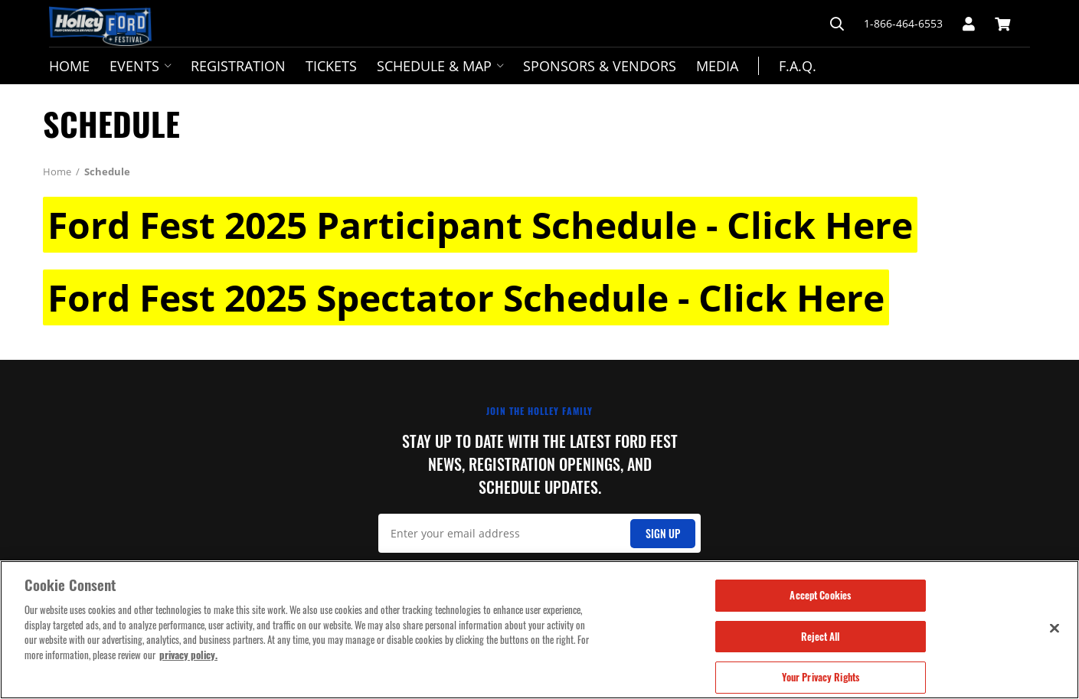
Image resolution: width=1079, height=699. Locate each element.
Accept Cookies (820, 595)
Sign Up (663, 533)
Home (69, 66)
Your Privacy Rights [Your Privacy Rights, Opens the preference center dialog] (820, 676)
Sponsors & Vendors (599, 66)
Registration (238, 66)
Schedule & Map (440, 66)
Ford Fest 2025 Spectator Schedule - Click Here (465, 297)
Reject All (820, 636)
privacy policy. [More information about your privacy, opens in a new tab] (188, 654)
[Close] (1054, 628)
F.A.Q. (797, 66)
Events (140, 66)
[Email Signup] (539, 533)
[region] (539, 629)
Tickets (331, 66)
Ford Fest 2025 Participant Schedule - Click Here (480, 225)
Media (717, 66)
